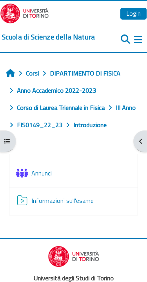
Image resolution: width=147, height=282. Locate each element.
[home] (48, 37)
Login (133, 13)
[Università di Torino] (24, 12)
